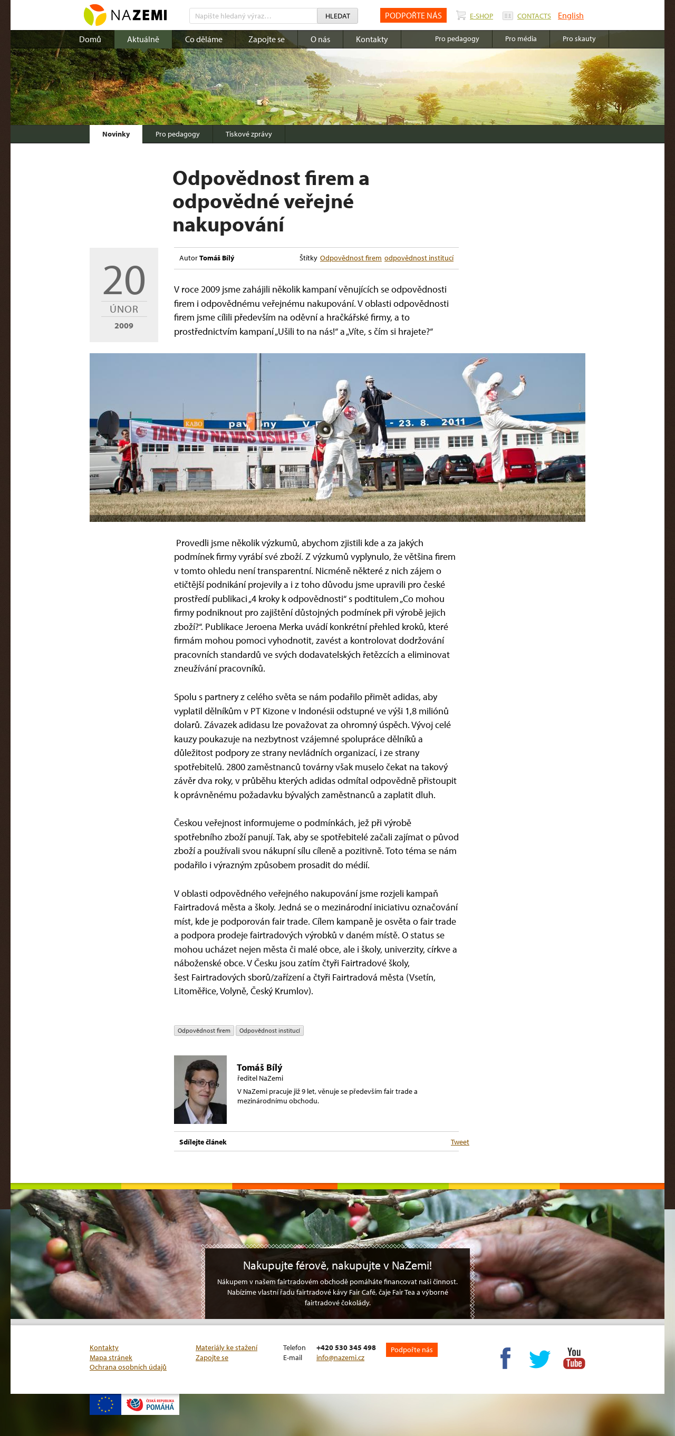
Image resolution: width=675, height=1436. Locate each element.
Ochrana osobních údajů (128, 1367)
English (571, 15)
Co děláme (204, 39)
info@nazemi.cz (340, 1357)
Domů (90, 39)
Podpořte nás (412, 1349)
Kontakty (372, 39)
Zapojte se (266, 39)
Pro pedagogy (178, 134)
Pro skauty (579, 38)
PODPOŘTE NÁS (413, 15)
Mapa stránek (111, 1357)
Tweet (460, 1142)
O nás (320, 39)
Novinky (116, 134)
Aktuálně (143, 39)
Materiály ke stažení (226, 1347)
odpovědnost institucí (419, 258)
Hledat (337, 16)
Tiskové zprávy (249, 134)
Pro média (521, 38)
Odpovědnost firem (351, 258)
